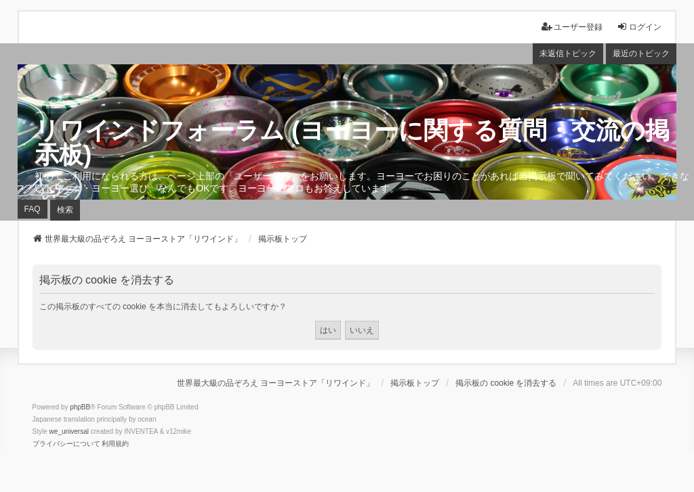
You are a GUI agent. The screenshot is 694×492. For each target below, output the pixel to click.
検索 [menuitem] (65, 210)
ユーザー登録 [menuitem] (572, 27)
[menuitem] (66, 444)
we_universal (69, 431)
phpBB (80, 407)
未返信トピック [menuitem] (567, 53)
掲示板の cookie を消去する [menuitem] (505, 383)
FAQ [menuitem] (32, 209)
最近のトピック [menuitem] (641, 53)
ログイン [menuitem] (639, 27)
